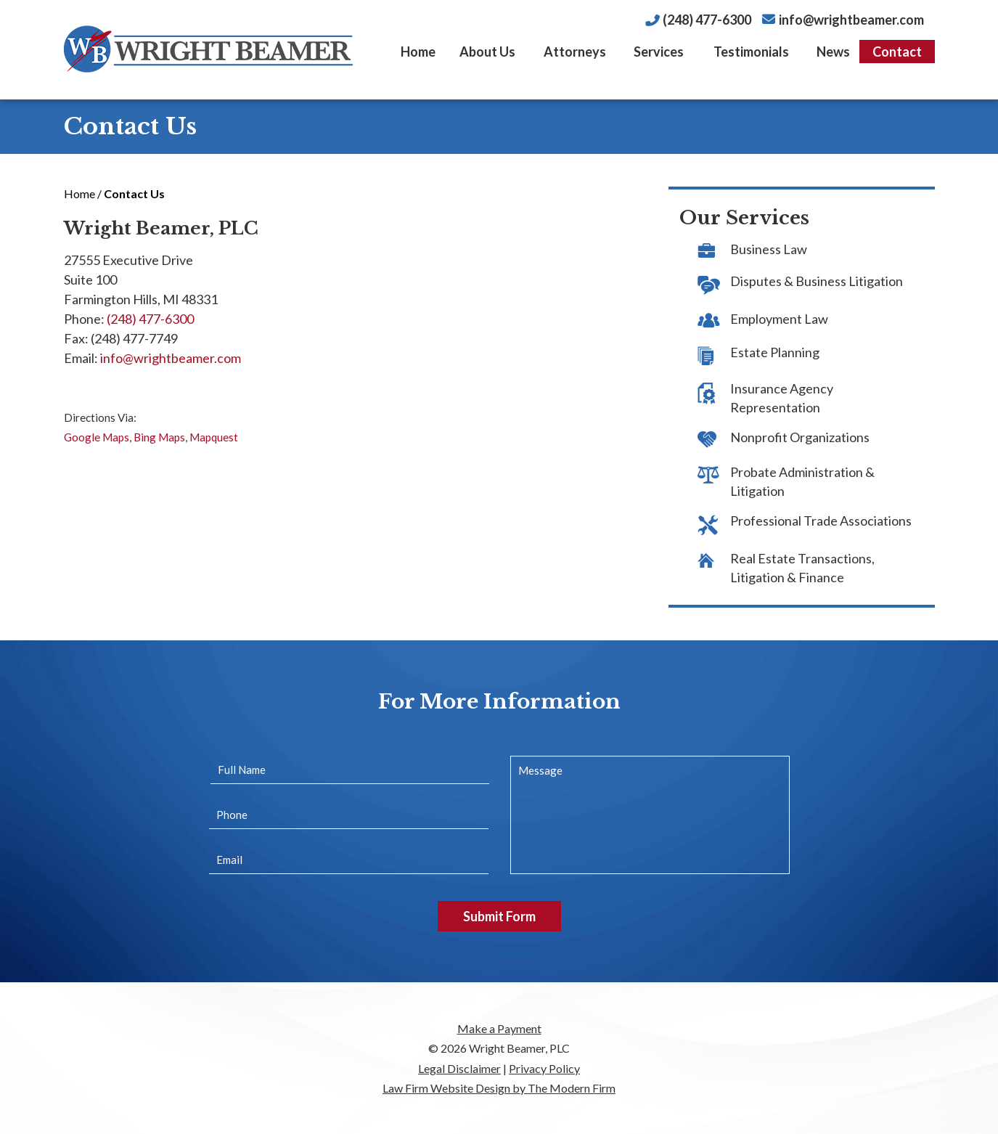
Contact (897, 52)
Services (659, 52)
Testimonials (751, 52)
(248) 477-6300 (707, 20)
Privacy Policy (544, 1068)
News (833, 52)
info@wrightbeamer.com (851, 20)
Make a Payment (499, 1028)
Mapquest (213, 437)
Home (418, 52)
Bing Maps (159, 437)
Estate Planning (774, 352)
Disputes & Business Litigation (816, 281)
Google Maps (96, 437)
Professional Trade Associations (821, 521)
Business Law (768, 249)
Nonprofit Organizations (800, 437)
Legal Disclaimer (459, 1068)
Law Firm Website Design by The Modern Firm (499, 1088)
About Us (487, 52)
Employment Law (779, 319)
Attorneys (575, 52)
